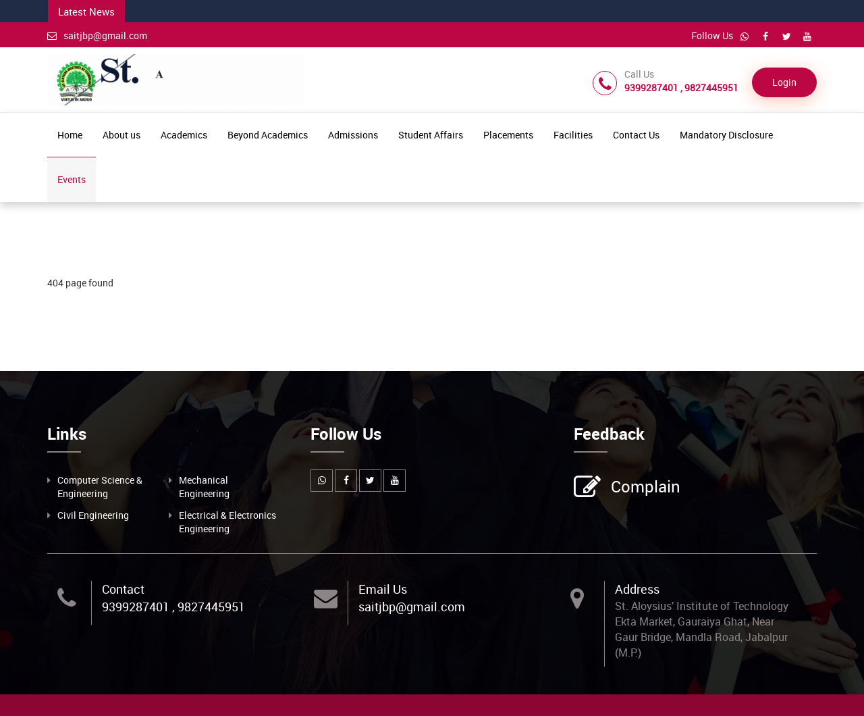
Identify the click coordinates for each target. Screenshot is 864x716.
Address (637, 589)
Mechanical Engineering (204, 487)
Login (784, 82)
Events (71, 179)
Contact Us (636, 134)
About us (121, 134)
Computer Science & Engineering (99, 487)
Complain (644, 488)
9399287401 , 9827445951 (173, 606)
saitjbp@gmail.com (97, 35)
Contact (123, 589)
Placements (508, 134)
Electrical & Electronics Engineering (227, 522)
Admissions (353, 134)
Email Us (382, 589)
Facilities (573, 134)
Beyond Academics (267, 134)
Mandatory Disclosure (726, 134)
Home (69, 134)
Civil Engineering (93, 515)
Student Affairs (430, 134)
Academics (184, 134)
